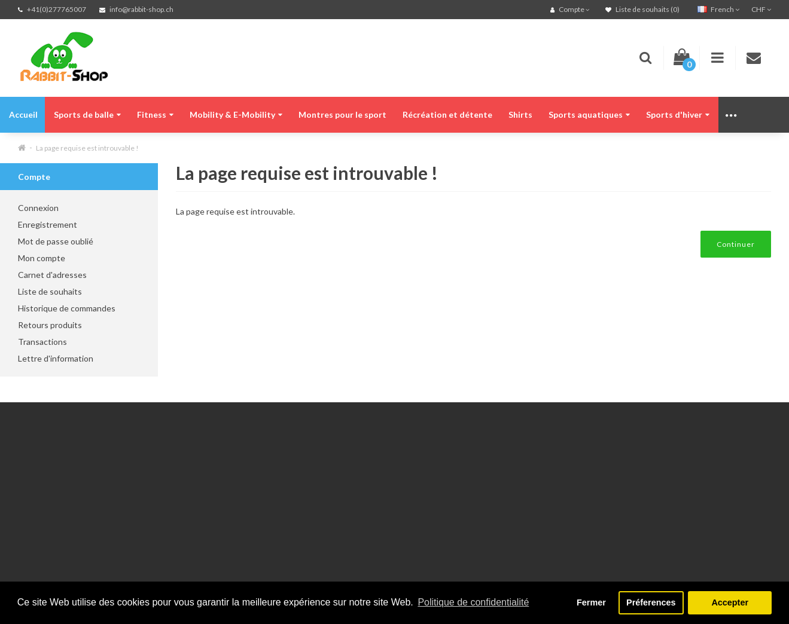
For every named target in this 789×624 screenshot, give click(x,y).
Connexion (38, 208)
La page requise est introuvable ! (87, 147)
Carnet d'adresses (52, 275)
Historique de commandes (66, 308)
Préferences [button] (650, 602)
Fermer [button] (591, 602)
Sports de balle (87, 114)
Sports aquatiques (589, 114)
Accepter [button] (729, 602)
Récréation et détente (447, 114)
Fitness (155, 114)
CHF (761, 9)
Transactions (42, 342)
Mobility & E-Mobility (236, 114)
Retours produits (50, 325)
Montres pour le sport (342, 114)
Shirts (520, 114)
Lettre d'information (55, 358)
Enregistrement (47, 224)
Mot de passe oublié (55, 241)
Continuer (736, 244)
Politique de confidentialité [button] (473, 602)
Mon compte (41, 258)
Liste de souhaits (50, 291)
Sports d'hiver (677, 114)
